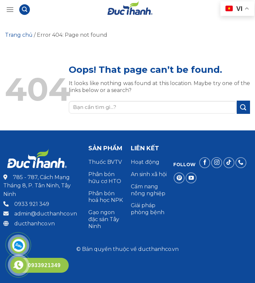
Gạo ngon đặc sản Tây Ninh (103, 219)
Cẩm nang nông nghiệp (148, 190)
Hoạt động (146, 162)
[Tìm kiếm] (24, 9)
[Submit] (243, 107)
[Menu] (10, 9)
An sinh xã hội (149, 174)
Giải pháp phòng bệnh (147, 208)
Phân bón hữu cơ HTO (104, 177)
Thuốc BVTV (105, 162)
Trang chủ (19, 35)
